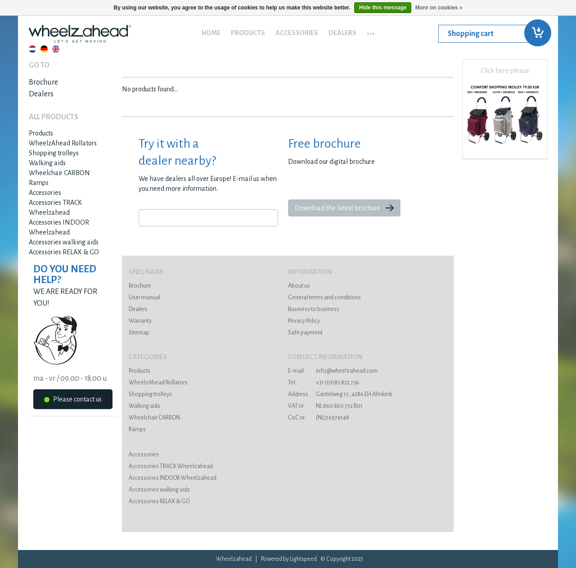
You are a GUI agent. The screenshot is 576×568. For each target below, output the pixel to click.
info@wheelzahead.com (333, 371)
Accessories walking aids (64, 242)
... (371, 30)
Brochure (43, 82)
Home (211, 32)
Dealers (342, 32)
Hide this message (382, 8)
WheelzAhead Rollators (63, 143)
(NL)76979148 (318, 418)
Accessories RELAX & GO (64, 252)
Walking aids (47, 163)
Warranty (140, 321)
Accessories (296, 32)
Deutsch (44, 49)
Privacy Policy (304, 321)
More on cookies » (439, 8)
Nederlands (32, 49)
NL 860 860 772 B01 (325, 406)
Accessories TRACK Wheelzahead (171, 466)
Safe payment (305, 332)
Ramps (39, 182)
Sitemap (139, 332)
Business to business (313, 309)
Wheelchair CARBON (59, 172)
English (55, 49)
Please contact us (73, 401)
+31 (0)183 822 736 (323, 382)
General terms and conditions (324, 297)
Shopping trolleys (54, 153)
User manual (144, 297)
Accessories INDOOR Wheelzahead (172, 478)
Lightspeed (303, 559)
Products (248, 32)
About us (299, 286)
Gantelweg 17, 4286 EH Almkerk (340, 394)
